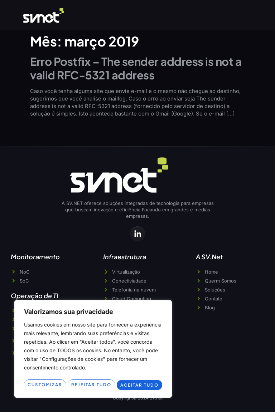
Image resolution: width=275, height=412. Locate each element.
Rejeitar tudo (91, 385)
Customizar (44, 385)
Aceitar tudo (139, 385)
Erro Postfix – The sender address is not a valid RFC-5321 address (135, 68)
